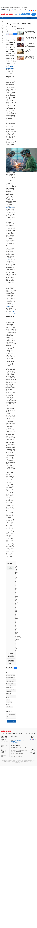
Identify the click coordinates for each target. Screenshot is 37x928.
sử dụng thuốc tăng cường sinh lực (10, 690)
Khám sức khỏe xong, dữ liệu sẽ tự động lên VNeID (30, 38)
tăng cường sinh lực (10, 677)
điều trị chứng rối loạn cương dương (10, 680)
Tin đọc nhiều (20, 28)
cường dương (9, 702)
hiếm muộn (8, 693)
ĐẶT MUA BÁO (24, 7)
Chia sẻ (15, 34)
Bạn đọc (16, 733)
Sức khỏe (8, 20)
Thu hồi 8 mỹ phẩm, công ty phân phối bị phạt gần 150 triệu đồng (30, 57)
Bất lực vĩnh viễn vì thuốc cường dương (11, 655)
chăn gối (8, 699)
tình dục (8, 704)
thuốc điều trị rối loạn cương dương (10, 684)
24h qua (25, 10)
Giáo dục (30, 733)
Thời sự (2, 733)
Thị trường (20, 10)
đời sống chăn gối (10, 207)
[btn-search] (17, 14)
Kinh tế (20, 733)
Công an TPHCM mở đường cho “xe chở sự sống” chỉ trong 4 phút (30, 45)
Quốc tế (7, 733)
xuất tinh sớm (9, 706)
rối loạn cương (9, 687)
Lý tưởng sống (3, 10)
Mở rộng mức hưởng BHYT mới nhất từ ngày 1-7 (30, 32)
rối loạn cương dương (9, 696)
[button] (2, 38)
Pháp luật (34, 733)
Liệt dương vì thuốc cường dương (11, 662)
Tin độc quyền (14, 10)
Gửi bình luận (11, 721)
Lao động (11, 733)
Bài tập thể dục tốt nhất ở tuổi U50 (30, 50)
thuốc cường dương (10, 675)
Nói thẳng (9, 10)
